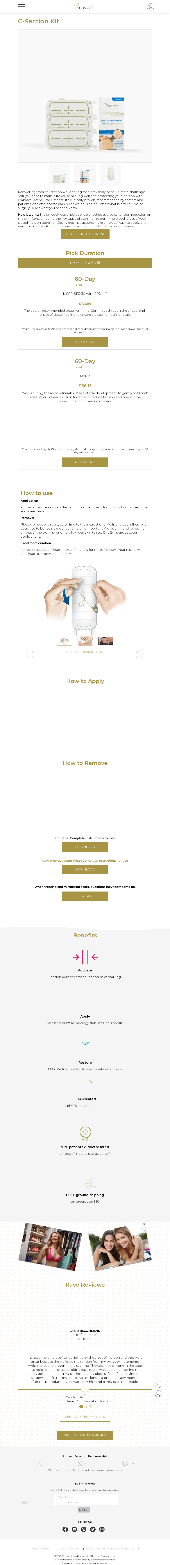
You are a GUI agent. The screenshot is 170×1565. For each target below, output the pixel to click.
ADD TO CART (85, 342)
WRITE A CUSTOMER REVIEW (85, 1435)
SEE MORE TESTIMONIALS (85, 1416)
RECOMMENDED (85, 262)
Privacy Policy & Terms (125, 1548)
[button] (30, 655)
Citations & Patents (69, 1548)
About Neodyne (41, 1548)
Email (85, 1463)
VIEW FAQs (85, 896)
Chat (42, 1463)
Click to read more (85, 234)
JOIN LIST (84, 1509)
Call (128, 1463)
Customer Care (96, 1548)
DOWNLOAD (85, 847)
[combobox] (25, 1502)
